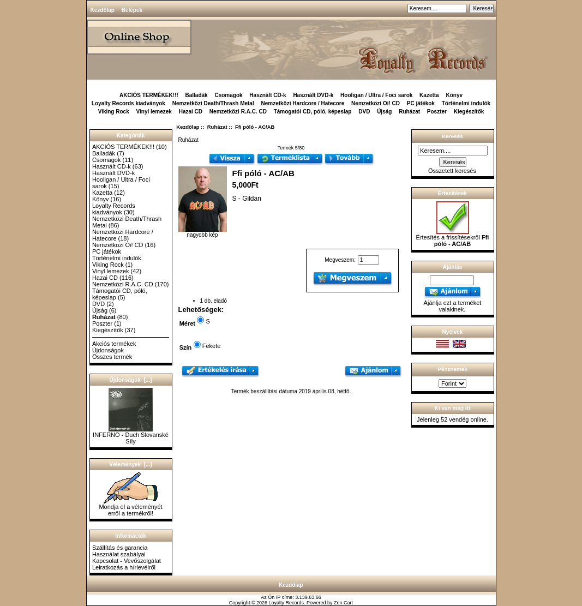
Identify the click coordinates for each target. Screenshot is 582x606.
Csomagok (228, 95)
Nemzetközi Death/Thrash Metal (213, 103)
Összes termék (112, 356)
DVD (364, 112)
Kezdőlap (103, 10)
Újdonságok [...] (131, 380)
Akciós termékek (114, 343)
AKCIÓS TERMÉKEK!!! (148, 95)
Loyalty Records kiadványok (128, 103)
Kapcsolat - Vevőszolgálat (126, 560)
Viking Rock (113, 112)
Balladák (196, 95)
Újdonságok (108, 350)
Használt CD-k (267, 95)
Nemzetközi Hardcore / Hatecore (302, 103)
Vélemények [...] (130, 464)
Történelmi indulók (466, 103)
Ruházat (217, 127)
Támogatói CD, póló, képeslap (313, 112)
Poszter (437, 112)
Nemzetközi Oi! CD (375, 103)
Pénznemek (452, 369)
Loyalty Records (286, 602)
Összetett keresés (452, 170)
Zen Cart (343, 602)
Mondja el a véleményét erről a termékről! (130, 507)
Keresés (452, 136)
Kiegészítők (469, 112)
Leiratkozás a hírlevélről (123, 567)
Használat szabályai (119, 554)
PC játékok (421, 103)
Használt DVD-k (313, 95)
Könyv (454, 95)
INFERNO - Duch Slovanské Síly (131, 435)
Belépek (132, 10)
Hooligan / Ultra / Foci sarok (376, 95)
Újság (384, 112)
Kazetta (429, 95)
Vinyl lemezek (154, 112)
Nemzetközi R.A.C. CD (238, 112)
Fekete (211, 346)
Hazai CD (190, 112)
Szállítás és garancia (120, 547)
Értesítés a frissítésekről (452, 238)
